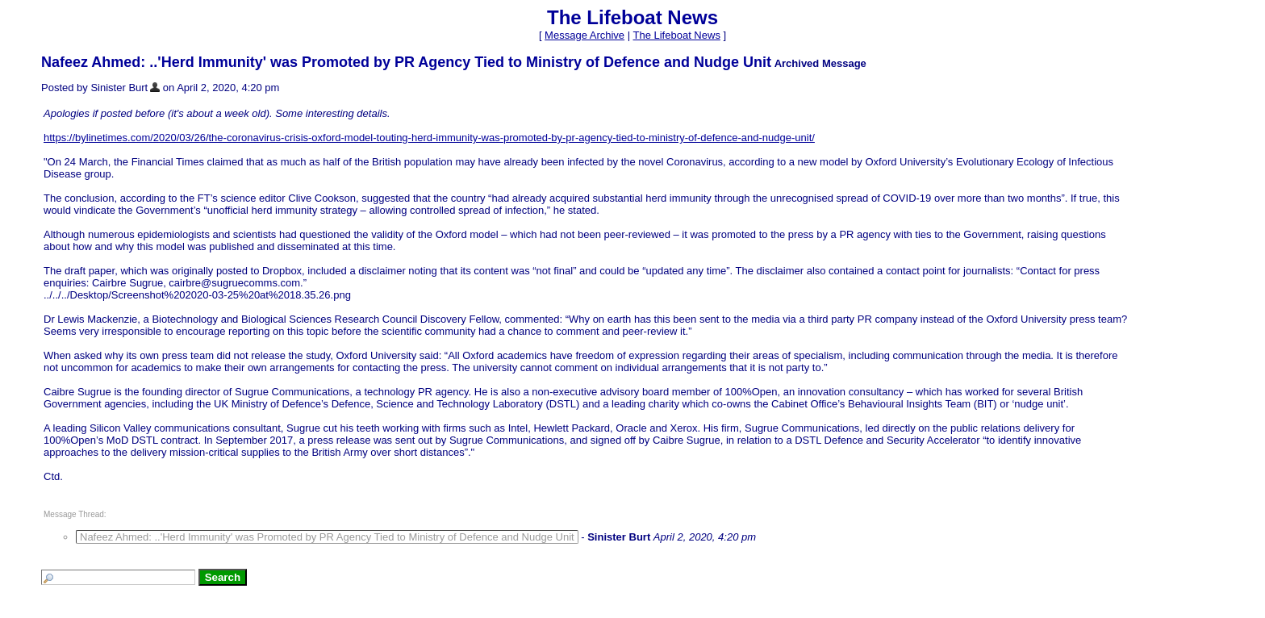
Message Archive (584, 35)
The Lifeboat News (676, 35)
